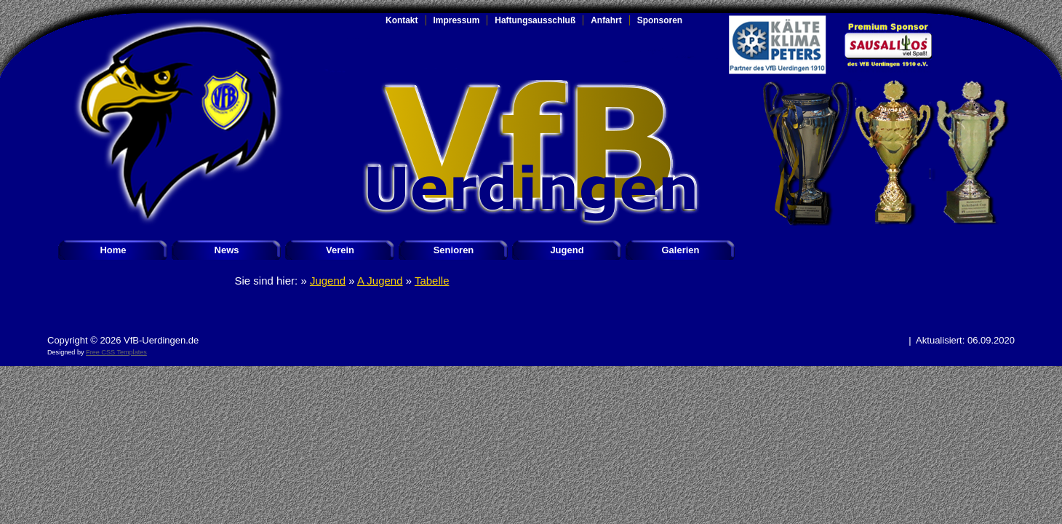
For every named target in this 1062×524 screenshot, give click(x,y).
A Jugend (380, 280)
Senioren (454, 250)
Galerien (680, 250)
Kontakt (402, 20)
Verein (340, 250)
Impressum (457, 20)
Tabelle (432, 280)
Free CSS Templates (116, 352)
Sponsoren (659, 20)
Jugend (566, 250)
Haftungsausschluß (535, 20)
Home (113, 250)
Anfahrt (606, 20)
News (227, 250)
